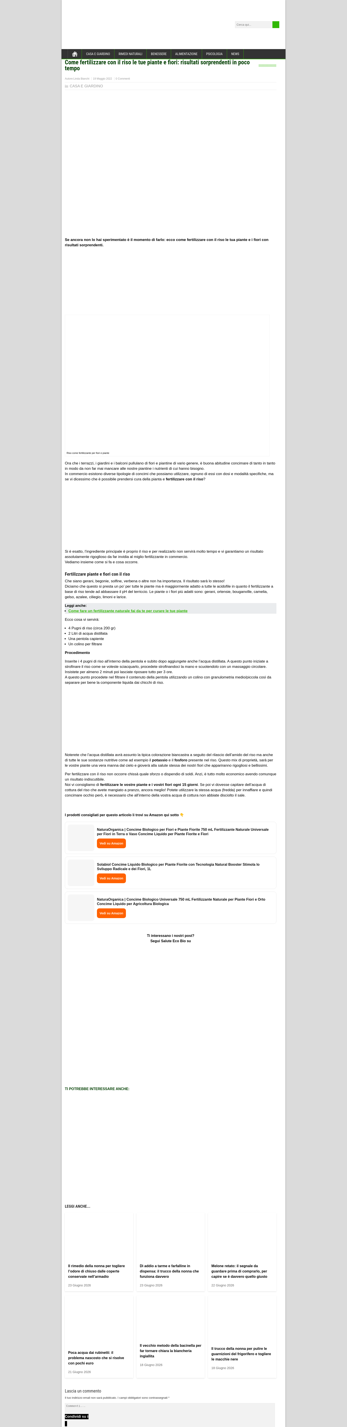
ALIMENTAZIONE (186, 54)
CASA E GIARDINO (98, 54)
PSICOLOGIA (214, 54)
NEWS (235, 54)
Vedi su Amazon (111, 843)
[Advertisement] (170, 282)
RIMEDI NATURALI (130, 54)
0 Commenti (123, 78)
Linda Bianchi (81, 78)
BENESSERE (159, 54)
